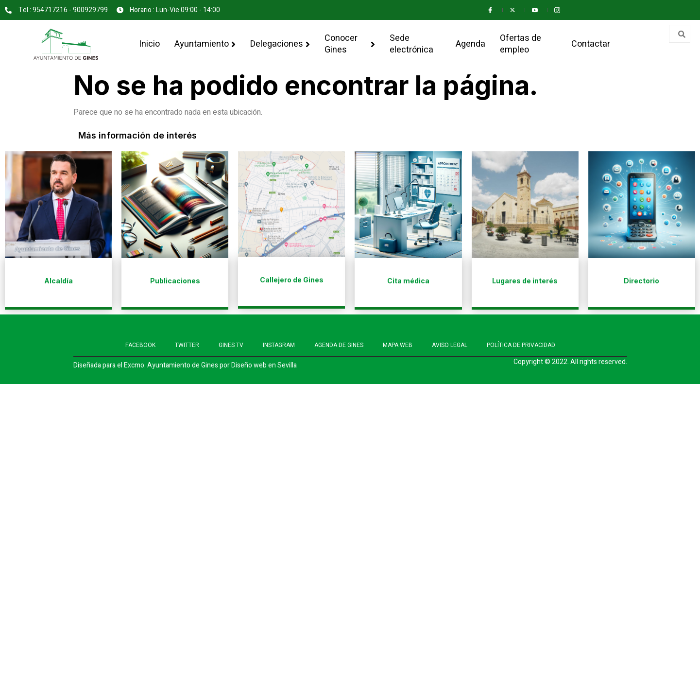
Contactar (590, 44)
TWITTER (187, 345)
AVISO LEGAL (449, 345)
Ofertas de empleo (520, 44)
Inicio (149, 44)
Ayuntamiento (205, 44)
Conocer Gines (349, 44)
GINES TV (231, 345)
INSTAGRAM (279, 345)
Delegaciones (280, 44)
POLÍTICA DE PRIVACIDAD (521, 345)
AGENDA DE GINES (338, 345)
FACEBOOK (140, 345)
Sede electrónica (411, 44)
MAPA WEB (397, 345)
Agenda (470, 44)
